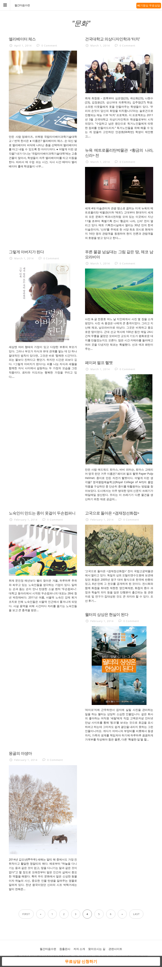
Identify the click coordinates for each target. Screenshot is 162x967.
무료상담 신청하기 (81, 961)
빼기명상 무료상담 (148, 5)
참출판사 (64, 949)
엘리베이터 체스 (22, 39)
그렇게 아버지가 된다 (26, 251)
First (26, 914)
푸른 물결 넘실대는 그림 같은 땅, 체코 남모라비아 (119, 254)
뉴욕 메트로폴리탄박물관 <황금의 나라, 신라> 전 (119, 152)
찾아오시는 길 (96, 949)
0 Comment (49, 45)
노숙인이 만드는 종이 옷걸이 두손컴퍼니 (42, 513)
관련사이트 (115, 949)
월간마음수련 (22, 5)
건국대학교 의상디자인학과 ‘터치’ (112, 39)
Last (136, 914)
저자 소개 (79, 949)
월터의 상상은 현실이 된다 (107, 614)
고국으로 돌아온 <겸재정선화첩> (112, 513)
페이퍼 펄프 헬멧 (99, 362)
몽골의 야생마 (20, 753)
